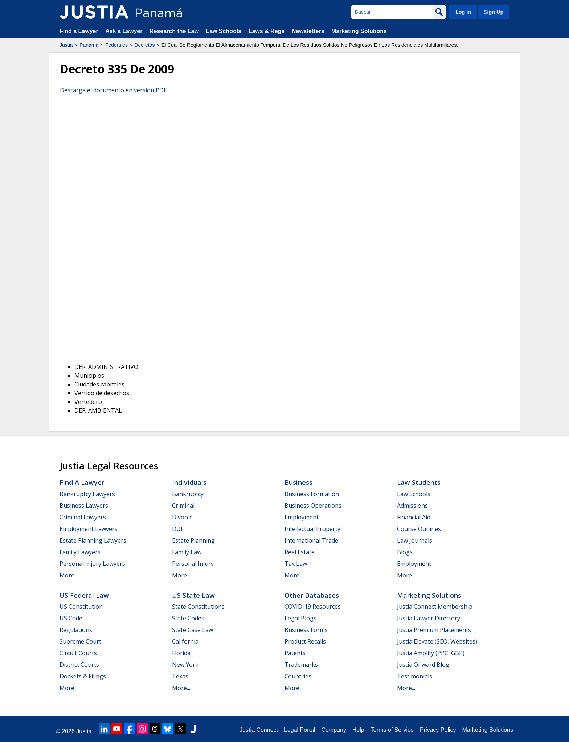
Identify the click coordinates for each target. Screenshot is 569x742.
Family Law (186, 552)
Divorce (182, 517)
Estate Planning (193, 540)
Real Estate (299, 552)
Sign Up (493, 12)
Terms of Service (392, 730)
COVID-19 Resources (312, 607)
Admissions (412, 506)
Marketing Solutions (359, 31)
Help (358, 730)
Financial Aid (413, 517)
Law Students (419, 482)
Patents (295, 653)
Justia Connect (259, 730)
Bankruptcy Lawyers (87, 494)
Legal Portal (299, 730)
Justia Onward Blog (423, 665)
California (185, 641)
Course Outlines (419, 529)
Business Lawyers (84, 506)
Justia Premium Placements (434, 630)
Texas (180, 676)
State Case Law (192, 630)
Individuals (189, 482)
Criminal (183, 506)
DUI (177, 529)
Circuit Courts (78, 653)
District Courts (79, 665)
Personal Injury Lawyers (92, 564)
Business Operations (312, 506)
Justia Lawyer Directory (428, 618)
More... (69, 575)
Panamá (88, 45)
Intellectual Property (312, 529)
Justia (66, 45)
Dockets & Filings (83, 676)
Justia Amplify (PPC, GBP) (430, 653)
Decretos (144, 45)
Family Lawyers (80, 552)
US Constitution (81, 607)
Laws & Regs (267, 31)
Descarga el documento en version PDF (113, 90)
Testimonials (414, 676)
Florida (181, 653)
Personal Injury (193, 564)
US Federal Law (84, 595)
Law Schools (223, 31)
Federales (116, 45)
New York (185, 665)
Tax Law (295, 564)
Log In (463, 12)
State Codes (188, 618)
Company (333, 730)
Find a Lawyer (79, 31)
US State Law (193, 595)
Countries (297, 676)
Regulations (76, 630)
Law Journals (414, 540)
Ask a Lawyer (124, 31)
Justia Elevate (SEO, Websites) (437, 641)
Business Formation (311, 494)
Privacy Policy (438, 730)
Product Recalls (305, 641)
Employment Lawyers (89, 529)
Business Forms (306, 630)
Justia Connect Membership (434, 607)
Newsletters (308, 31)
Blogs (405, 552)
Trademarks (301, 665)
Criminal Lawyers (83, 517)
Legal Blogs (300, 618)
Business (298, 482)
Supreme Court (80, 641)
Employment (301, 517)
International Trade (311, 540)
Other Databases (311, 595)
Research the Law (174, 31)
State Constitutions (198, 607)
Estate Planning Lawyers (93, 540)
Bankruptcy (188, 494)
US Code (71, 618)
